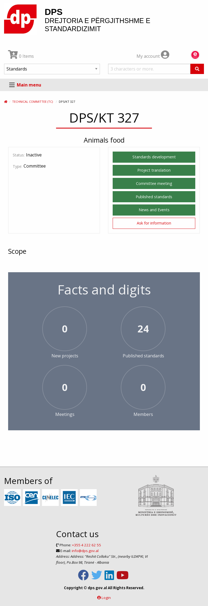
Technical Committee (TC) (32, 102)
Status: (19, 155)
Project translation (154, 170)
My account (152, 56)
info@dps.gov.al (85, 550)
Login (106, 597)
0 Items (21, 56)
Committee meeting (154, 183)
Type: (17, 166)
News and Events (154, 209)
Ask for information (154, 223)
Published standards (154, 196)
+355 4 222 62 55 (86, 545)
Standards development (154, 156)
